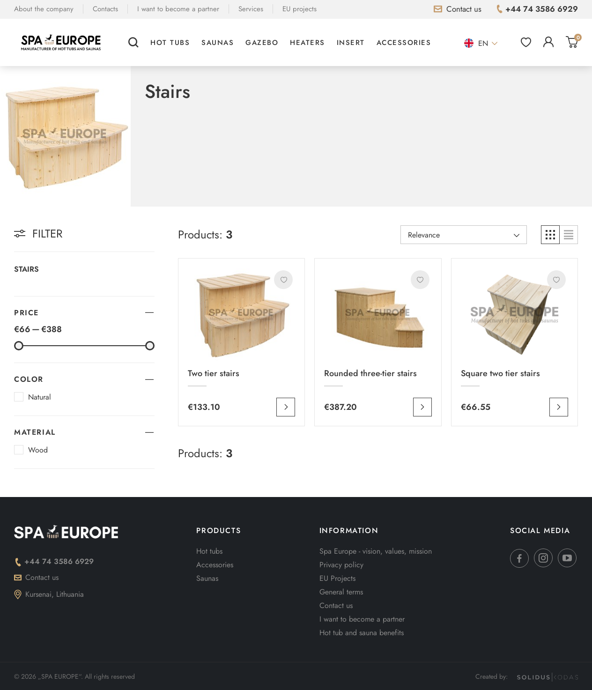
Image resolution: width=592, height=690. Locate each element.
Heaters (307, 42)
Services (250, 9)
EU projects (299, 9)
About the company (44, 9)
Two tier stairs (213, 373)
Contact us (36, 577)
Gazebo (261, 42)
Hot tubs (170, 42)
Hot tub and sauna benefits (361, 632)
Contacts (105, 9)
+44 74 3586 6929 (54, 561)
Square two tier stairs (500, 373)
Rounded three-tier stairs (370, 373)
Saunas (217, 42)
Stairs (26, 269)
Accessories (404, 42)
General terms (341, 591)
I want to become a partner (178, 9)
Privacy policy (341, 564)
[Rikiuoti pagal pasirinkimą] (463, 234)
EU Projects (337, 578)
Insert (351, 42)
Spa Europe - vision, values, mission (375, 551)
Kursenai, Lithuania (49, 594)
